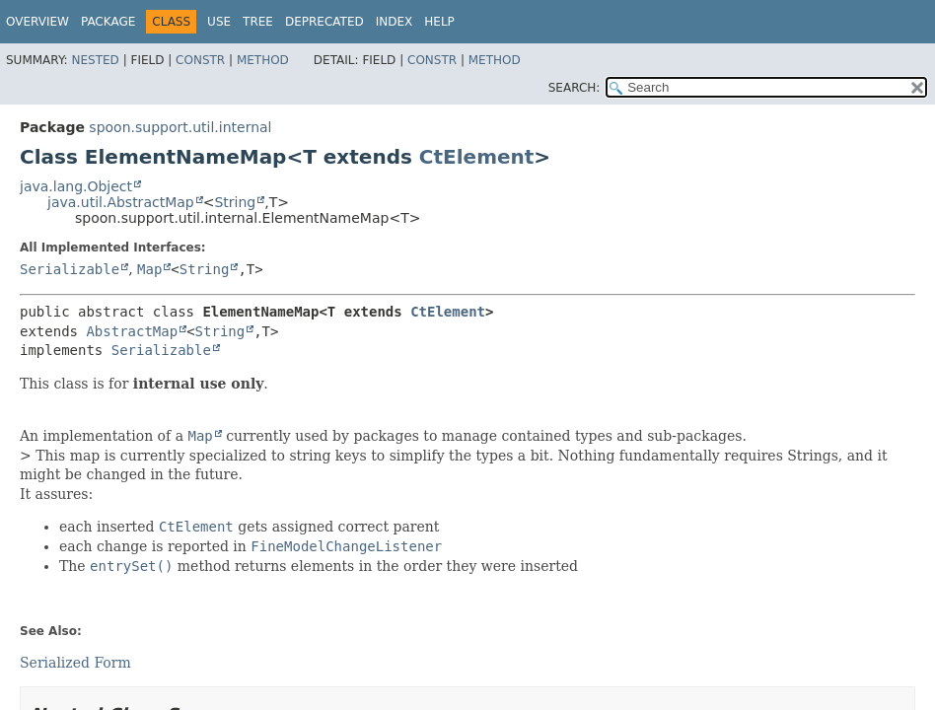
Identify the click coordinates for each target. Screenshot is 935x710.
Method (263, 60)
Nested (94, 60)
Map (149, 269)
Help (439, 22)
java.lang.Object (76, 186)
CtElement (477, 157)
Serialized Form (75, 663)
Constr (200, 60)
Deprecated (324, 22)
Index (394, 22)
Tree (258, 22)
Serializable (69, 269)
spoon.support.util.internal (180, 127)
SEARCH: (574, 88)
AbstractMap (132, 331)
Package (108, 22)
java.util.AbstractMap (120, 202)
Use (219, 22)
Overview (37, 22)
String (234, 202)
